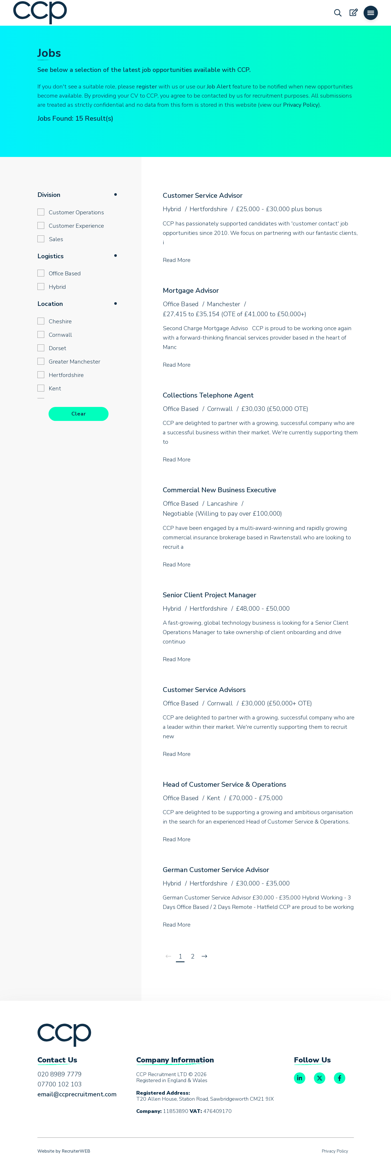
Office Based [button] (65, 273)
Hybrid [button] (57, 287)
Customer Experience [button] (76, 226)
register (146, 86)
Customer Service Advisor (202, 195)
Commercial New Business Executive (219, 490)
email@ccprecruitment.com (77, 1094)
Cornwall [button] (60, 335)
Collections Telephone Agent (208, 395)
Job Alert (219, 86)
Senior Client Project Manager (209, 595)
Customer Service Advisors (204, 689)
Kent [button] (55, 388)
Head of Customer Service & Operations (224, 784)
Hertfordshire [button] (66, 375)
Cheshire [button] (60, 321)
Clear (78, 413)
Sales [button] (56, 239)
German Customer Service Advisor (216, 869)
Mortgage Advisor (191, 290)
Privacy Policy (300, 105)
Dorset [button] (57, 348)
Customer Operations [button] (76, 212)
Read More (177, 260)
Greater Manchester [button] (74, 362)
